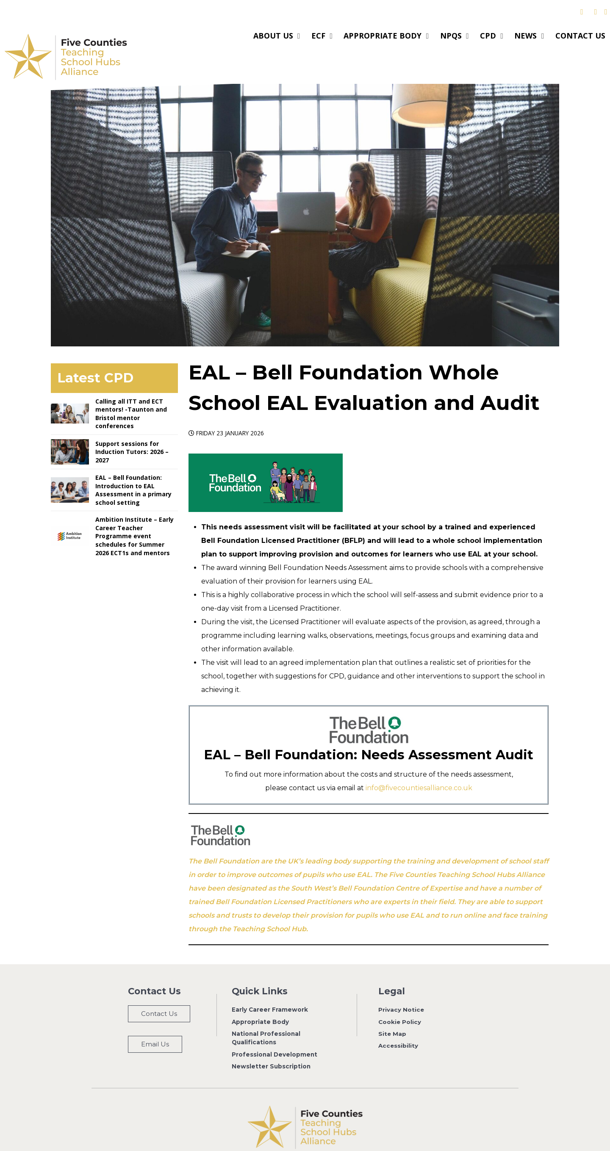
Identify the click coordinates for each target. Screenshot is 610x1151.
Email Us (155, 1025)
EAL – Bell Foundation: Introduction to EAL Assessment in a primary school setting (133, 470)
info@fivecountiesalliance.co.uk (419, 769)
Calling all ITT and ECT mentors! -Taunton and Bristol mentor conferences (131, 394)
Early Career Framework (270, 990)
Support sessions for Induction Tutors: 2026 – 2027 (132, 433)
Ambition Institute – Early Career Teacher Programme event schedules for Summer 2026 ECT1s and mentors (134, 516)
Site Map (392, 1014)
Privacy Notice (401, 990)
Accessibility (398, 1027)
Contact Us (159, 995)
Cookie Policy (399, 1002)
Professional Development (274, 1035)
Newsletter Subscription (271, 1047)
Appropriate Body (260, 1002)
